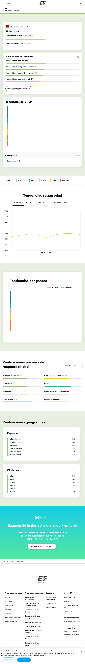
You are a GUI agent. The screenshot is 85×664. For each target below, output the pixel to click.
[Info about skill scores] (78, 57)
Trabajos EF (68, 611)
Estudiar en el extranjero (33, 626)
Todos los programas (32, 653)
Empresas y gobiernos (13, 617)
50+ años (8, 613)
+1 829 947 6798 (70, 632)
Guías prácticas (51, 607)
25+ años (8, 609)
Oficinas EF (68, 601)
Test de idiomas (51, 603)
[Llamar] (80, 3)
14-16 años (8, 597)
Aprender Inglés (30, 649)
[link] (11, 10)
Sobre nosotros (69, 597)
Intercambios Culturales (33, 622)
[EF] (43, 3)
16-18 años (8, 601)
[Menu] (80, 9)
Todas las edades (11, 621)
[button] (8, 3)
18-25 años (9, 605)
